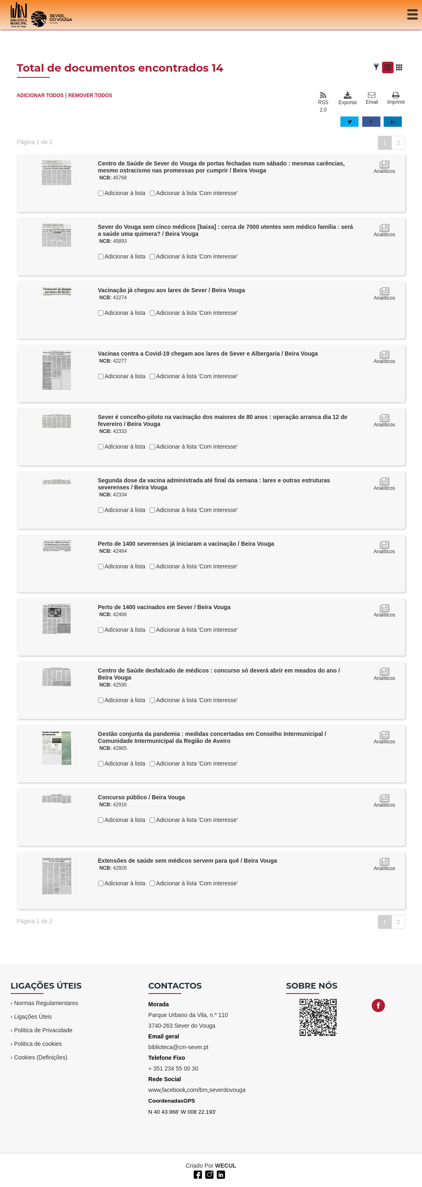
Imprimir (396, 98)
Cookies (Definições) (40, 1057)
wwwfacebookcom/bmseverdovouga (197, 1090)
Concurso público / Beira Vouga (141, 797)
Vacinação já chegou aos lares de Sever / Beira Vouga (171, 290)
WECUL (225, 1165)
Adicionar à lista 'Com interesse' (196, 193)
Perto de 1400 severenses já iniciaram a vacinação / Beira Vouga (186, 543)
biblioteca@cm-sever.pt (178, 1047)
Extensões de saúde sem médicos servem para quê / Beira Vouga (187, 860)
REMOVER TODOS (90, 95)
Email (372, 98)
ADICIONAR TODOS (40, 95)
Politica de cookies (38, 1043)
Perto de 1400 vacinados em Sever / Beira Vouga (164, 607)
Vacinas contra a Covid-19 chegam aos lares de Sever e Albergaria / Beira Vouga (208, 353)
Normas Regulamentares (46, 1003)
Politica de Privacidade (43, 1030)
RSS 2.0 (323, 102)
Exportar (347, 98)
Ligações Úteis (33, 1016)
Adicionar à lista (124, 193)
